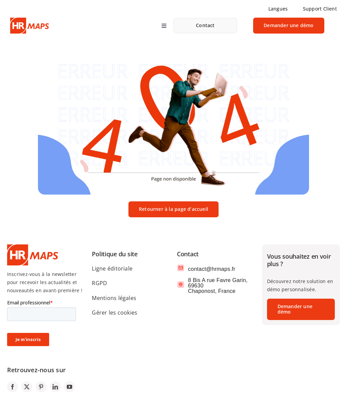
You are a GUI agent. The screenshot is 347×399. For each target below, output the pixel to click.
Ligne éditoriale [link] (112, 268)
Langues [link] (278, 8)
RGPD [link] (99, 283)
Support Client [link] (320, 8)
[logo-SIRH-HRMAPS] (29, 20)
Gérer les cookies (114, 312)
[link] (205, 25)
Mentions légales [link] (114, 298)
